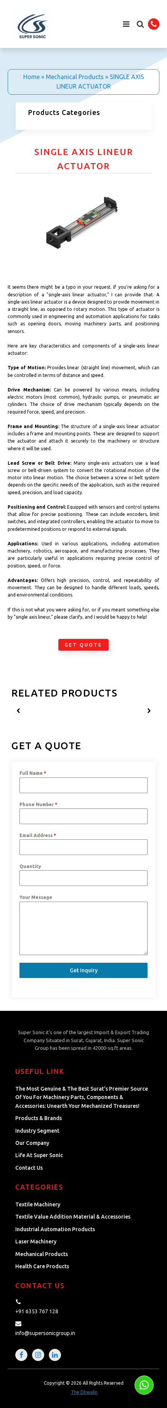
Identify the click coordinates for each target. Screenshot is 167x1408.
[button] (140, 24)
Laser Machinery (35, 1241)
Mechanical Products (75, 76)
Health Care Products (42, 1266)
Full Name (32, 773)
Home (31, 76)
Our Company (32, 1143)
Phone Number (38, 804)
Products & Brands (38, 1118)
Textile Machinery (37, 1204)
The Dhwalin (84, 1392)
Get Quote (83, 644)
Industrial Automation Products (55, 1229)
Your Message (35, 897)
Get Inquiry (84, 970)
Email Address (37, 835)
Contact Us (29, 1168)
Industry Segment (37, 1131)
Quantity (30, 866)
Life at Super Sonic (39, 1155)
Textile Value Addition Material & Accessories (72, 1217)
